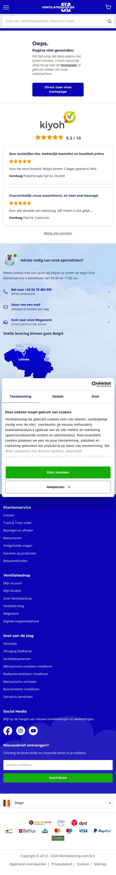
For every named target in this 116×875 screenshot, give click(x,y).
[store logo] (58, 7)
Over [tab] (95, 396)
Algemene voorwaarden (28, 864)
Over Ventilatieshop (17, 598)
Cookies (83, 864)
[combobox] (58, 21)
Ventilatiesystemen (17, 659)
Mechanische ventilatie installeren (27, 666)
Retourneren (12, 538)
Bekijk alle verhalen (58, 233)
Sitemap (100, 864)
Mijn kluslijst (12, 591)
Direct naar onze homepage (58, 89)
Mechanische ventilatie (19, 682)
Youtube (33, 730)
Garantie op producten (19, 553)
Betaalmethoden (15, 561)
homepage (69, 65)
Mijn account (12, 583)
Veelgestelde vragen (17, 546)
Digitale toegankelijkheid (21, 621)
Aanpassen (58, 487)
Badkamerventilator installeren (25, 674)
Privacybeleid (61, 864)
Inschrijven (58, 778)
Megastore (11, 614)
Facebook (7, 730)
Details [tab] (58, 396)
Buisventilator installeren (21, 689)
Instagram (20, 730)
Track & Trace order (17, 523)
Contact (8, 515)
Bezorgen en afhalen (18, 530)
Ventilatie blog (13, 606)
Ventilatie (10, 644)
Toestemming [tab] (20, 396)
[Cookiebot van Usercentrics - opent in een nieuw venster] (91, 384)
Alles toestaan (58, 472)
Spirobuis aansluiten (18, 697)
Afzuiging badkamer (17, 651)
